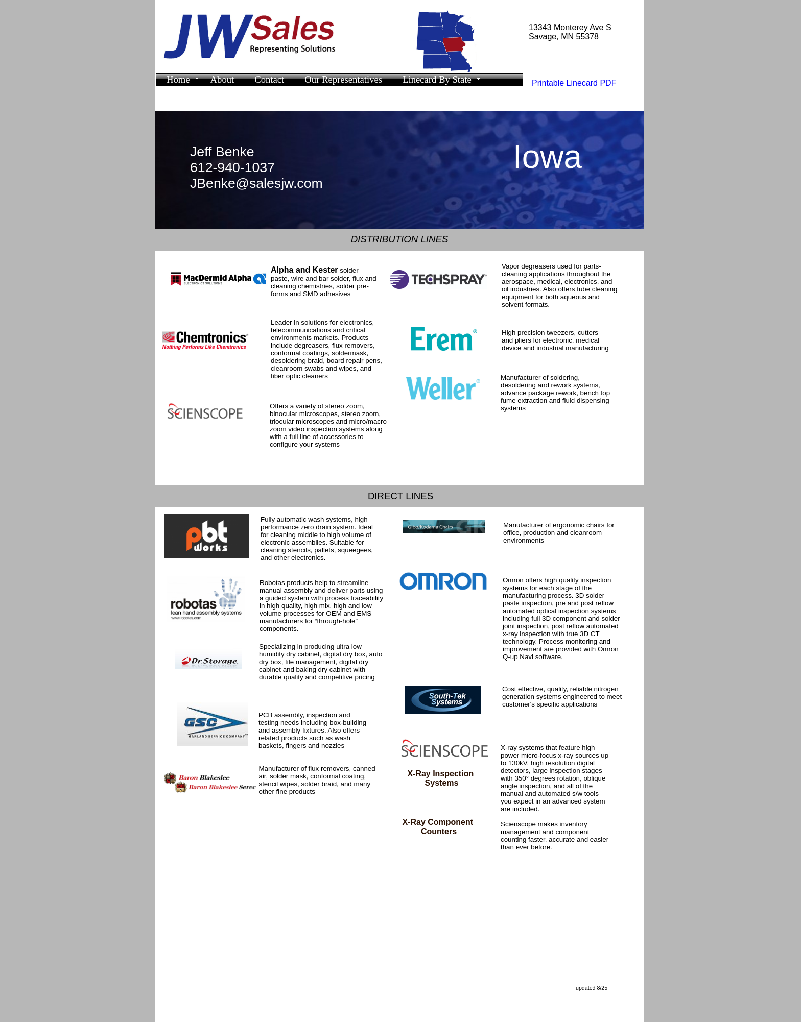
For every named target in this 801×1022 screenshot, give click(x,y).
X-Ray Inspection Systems (441, 778)
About (222, 79)
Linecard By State (437, 79)
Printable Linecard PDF (574, 83)
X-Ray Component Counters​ (438, 827)
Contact (269, 79)
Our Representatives (343, 79)
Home (178, 79)
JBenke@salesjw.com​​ (256, 183)
